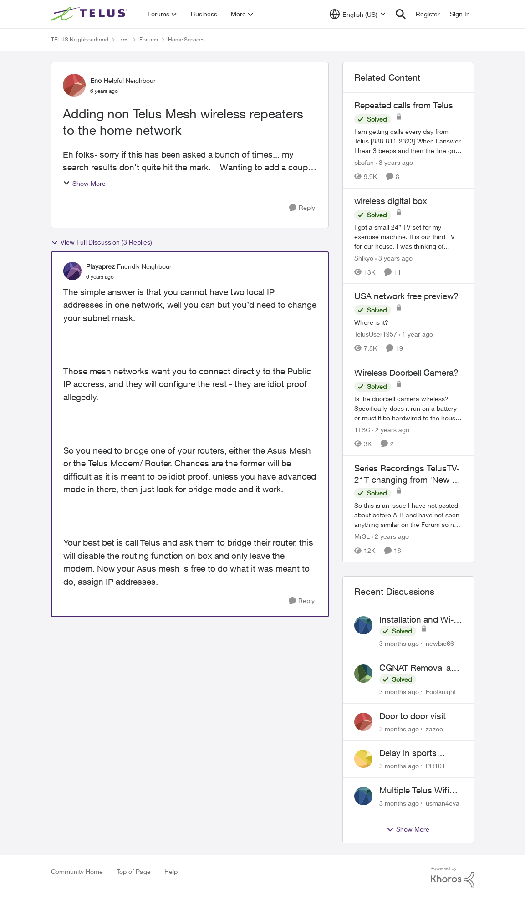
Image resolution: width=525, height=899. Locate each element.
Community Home (77, 871)
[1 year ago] (416, 334)
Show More (84, 183)
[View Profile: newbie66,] (363, 625)
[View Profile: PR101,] (363, 759)
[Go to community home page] (90, 14)
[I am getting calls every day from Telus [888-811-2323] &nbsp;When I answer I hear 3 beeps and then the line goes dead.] (408, 141)
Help (171, 871)
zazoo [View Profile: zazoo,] (434, 728)
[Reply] (302, 208)
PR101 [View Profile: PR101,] (435, 766)
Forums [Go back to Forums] (148, 39)
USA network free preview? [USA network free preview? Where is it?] (406, 296)
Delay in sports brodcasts (408, 753)
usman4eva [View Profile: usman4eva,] (442, 803)
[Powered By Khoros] (452, 877)
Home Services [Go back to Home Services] (186, 39)
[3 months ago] (399, 643)
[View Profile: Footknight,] (363, 673)
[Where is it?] (408, 322)
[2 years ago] (390, 429)
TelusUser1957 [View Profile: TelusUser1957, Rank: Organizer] (375, 334)
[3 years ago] (394, 162)
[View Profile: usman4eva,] (363, 796)
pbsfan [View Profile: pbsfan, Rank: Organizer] (364, 162)
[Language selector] (358, 14)
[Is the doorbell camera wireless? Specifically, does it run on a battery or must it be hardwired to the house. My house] (408, 408)
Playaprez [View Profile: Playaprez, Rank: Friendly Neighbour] (100, 266)
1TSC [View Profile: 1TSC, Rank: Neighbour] (362, 430)
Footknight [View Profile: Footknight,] (441, 691)
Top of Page (134, 871)
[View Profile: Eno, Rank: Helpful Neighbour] (74, 85)
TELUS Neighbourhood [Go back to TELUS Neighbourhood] (79, 39)
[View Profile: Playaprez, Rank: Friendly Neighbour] (72, 271)
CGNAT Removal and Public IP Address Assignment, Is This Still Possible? (420, 668)
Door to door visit (412, 716)
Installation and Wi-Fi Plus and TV (419, 619)
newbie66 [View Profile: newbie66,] (440, 643)
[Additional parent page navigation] (123, 39)
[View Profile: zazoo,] (363, 722)
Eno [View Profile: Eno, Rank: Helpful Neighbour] (96, 80)
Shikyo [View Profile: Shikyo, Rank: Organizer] (363, 257)
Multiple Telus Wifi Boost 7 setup (414, 790)
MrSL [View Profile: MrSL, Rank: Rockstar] (362, 536)
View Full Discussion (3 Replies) (101, 242)
